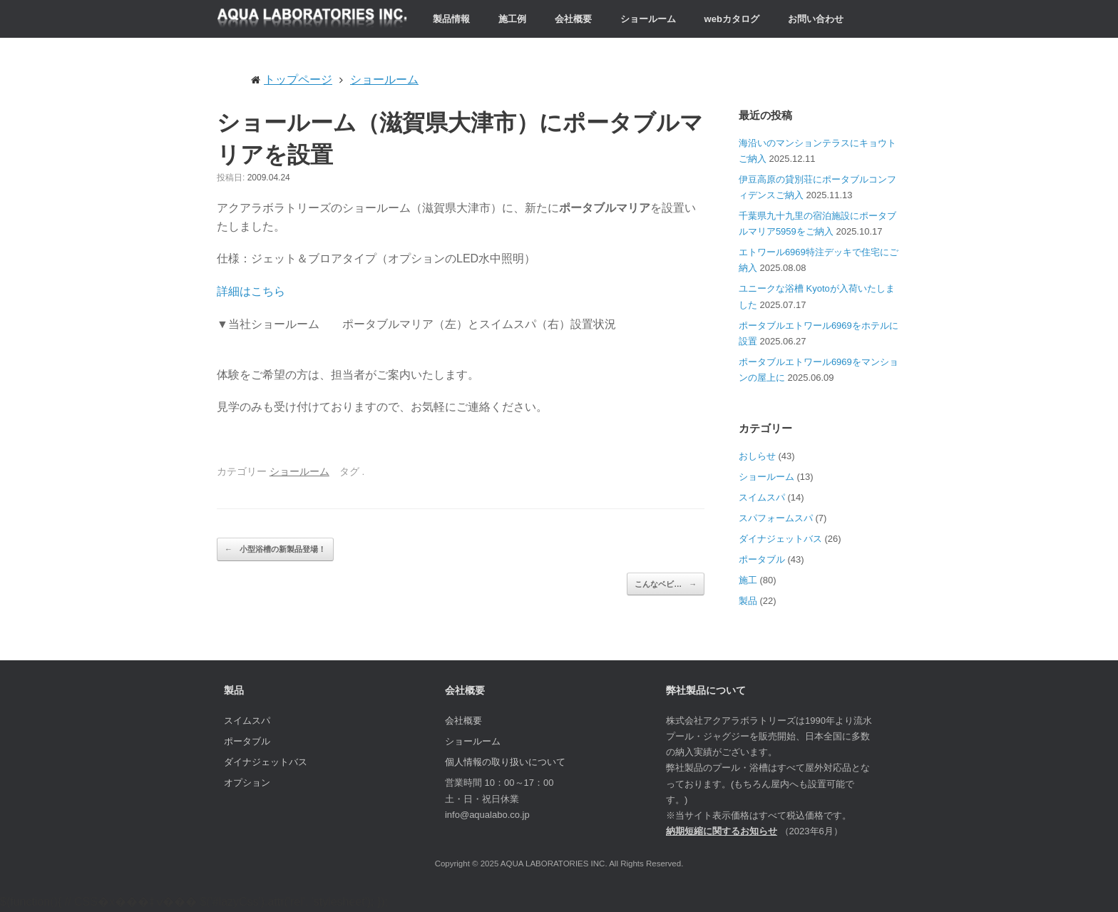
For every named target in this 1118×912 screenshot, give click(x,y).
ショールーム (648, 19)
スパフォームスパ (776, 518)
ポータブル (762, 559)
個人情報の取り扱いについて (505, 762)
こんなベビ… (666, 584)
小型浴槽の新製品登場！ (275, 549)
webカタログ (731, 19)
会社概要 (573, 19)
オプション (247, 782)
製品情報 (451, 19)
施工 (748, 580)
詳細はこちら (251, 291)
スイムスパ (762, 497)
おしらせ (757, 456)
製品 (748, 600)
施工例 (512, 19)
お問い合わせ (815, 19)
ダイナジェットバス (780, 538)
